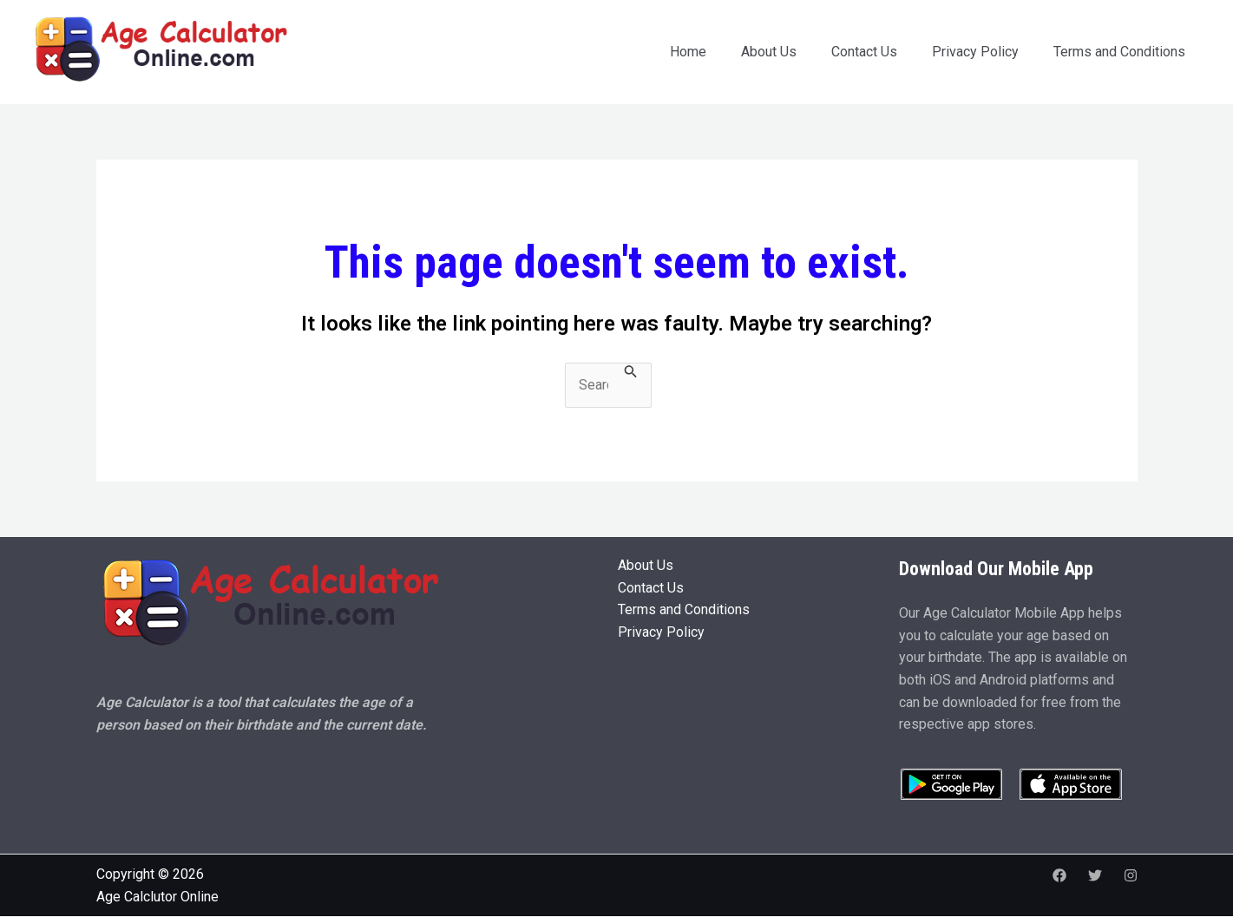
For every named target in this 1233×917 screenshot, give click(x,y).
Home (688, 51)
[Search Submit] (631, 372)
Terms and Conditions (1119, 51)
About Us (769, 51)
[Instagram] (1131, 875)
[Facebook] (1059, 875)
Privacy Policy (975, 51)
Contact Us (864, 51)
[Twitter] (1095, 875)
